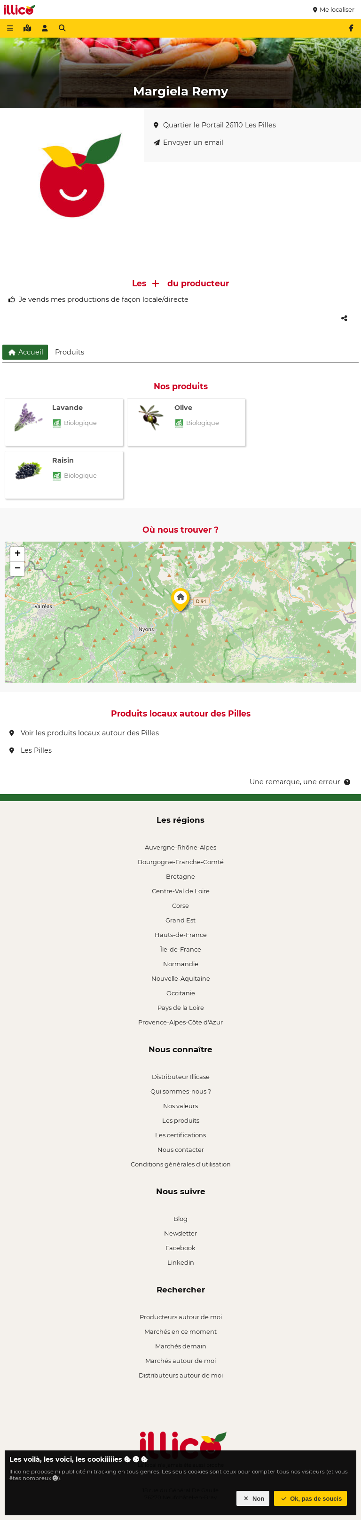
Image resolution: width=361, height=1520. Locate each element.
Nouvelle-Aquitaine (180, 978)
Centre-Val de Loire (181, 891)
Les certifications (180, 1135)
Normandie (180, 964)
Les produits (180, 1120)
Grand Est (180, 920)
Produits (69, 352)
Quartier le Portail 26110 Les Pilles (215, 125)
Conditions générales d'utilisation (181, 1164)
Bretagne (180, 876)
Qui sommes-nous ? (180, 1091)
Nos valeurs (180, 1106)
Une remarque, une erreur (301, 782)
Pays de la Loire (180, 1007)
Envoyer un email (188, 142)
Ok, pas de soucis (310, 1498)
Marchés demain (180, 1346)
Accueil (25, 352)
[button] (180, 602)
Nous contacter (180, 1149)
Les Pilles (30, 750)
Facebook (180, 1248)
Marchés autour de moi (180, 1360)
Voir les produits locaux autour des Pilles (84, 733)
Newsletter (180, 1233)
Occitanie (180, 993)
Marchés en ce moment (180, 1331)
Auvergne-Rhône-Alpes (180, 847)
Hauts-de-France (181, 934)
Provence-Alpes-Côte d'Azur (180, 1022)
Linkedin (180, 1262)
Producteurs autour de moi (181, 1317)
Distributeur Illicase (181, 1076)
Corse (180, 905)
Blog (180, 1218)
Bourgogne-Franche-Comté (181, 862)
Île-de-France (180, 949)
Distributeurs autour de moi (181, 1375)
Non (253, 1498)
